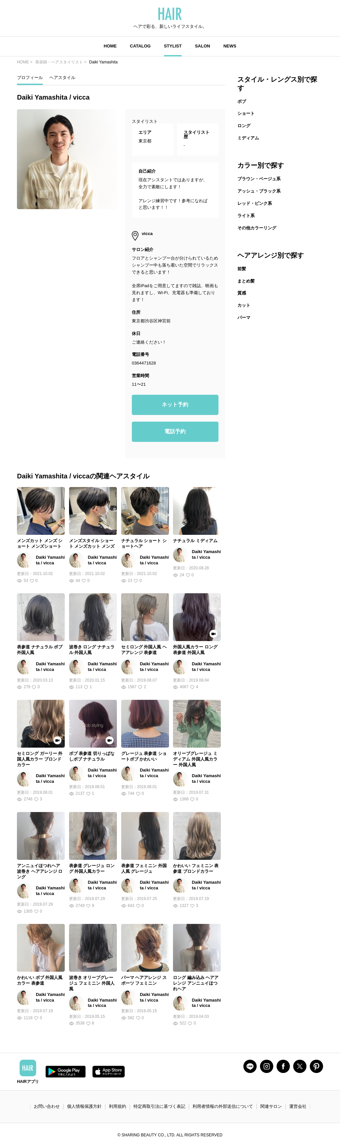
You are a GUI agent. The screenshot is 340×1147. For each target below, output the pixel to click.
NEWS (229, 45)
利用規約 (117, 1106)
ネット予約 (175, 404)
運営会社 (297, 1106)
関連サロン (271, 1106)
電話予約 (175, 431)
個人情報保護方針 (84, 1106)
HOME (110, 45)
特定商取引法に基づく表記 (159, 1106)
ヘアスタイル (62, 77)
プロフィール (30, 77)
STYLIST (173, 45)
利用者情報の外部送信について (223, 1106)
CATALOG (140, 45)
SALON (202, 45)
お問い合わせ (47, 1106)
